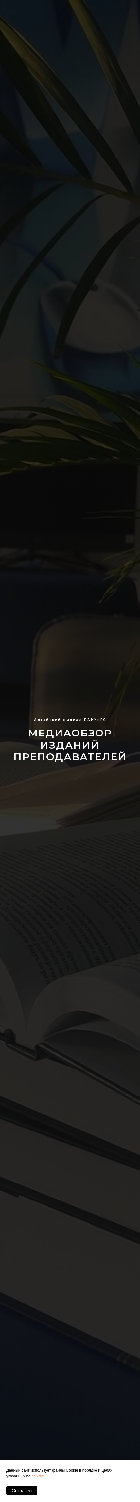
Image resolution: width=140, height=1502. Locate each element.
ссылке (38, 1476)
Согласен (22, 1490)
